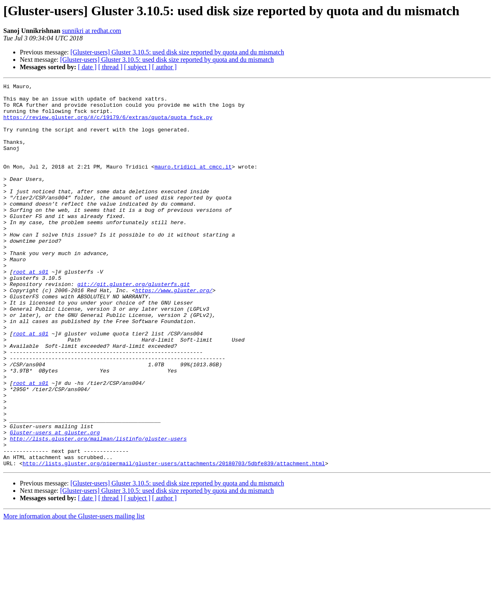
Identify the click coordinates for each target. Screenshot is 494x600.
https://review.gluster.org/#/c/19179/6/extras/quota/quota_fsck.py (107, 124)
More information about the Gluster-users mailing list (74, 592)
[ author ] (164, 66)
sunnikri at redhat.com (91, 30)
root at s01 (30, 310)
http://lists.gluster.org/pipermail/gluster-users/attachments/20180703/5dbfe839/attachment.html (174, 540)
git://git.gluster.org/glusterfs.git (133, 324)
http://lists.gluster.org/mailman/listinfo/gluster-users (98, 510)
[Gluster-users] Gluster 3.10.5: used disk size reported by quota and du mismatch (177, 52)
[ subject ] (137, 66)
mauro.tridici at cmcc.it (193, 184)
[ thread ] (110, 66)
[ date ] (87, 66)
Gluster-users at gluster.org (55, 502)
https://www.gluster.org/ (173, 332)
